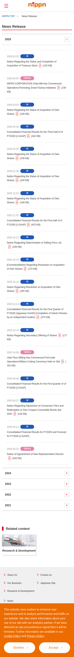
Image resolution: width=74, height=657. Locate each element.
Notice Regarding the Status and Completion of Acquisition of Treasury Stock (31, 64)
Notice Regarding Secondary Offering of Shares (37, 337)
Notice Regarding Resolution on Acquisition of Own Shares (34, 289)
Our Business (14, 583)
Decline (20, 647)
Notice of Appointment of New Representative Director (35, 456)
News (10, 601)
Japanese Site (47, 583)
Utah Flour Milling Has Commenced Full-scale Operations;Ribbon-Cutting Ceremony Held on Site (36, 362)
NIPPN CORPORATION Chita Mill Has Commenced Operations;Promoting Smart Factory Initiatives (36, 88)
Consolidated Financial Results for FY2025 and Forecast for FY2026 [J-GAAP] (36, 434)
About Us (12, 575)
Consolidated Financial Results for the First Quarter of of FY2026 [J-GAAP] (36, 385)
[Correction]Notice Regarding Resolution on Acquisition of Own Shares (36, 267)
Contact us (46, 575)
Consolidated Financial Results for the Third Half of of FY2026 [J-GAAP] (35, 134)
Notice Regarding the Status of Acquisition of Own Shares (33, 112)
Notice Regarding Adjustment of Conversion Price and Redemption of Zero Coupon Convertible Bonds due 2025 (35, 410)
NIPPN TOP (8, 16)
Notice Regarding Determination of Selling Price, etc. (34, 245)
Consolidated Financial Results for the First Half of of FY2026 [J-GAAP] (34, 223)
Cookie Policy (12, 636)
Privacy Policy (35, 636)
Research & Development (20, 591)
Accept (55, 647)
